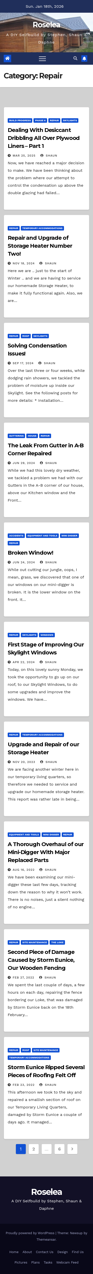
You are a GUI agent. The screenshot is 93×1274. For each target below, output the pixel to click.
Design (62, 1252)
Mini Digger (69, 535)
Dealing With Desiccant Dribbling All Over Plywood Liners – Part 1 (44, 138)
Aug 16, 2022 (24, 869)
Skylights (70, 120)
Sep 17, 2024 (23, 363)
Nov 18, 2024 (24, 263)
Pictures (20, 1262)
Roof (25, 336)
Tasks (48, 1262)
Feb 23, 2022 (24, 1085)
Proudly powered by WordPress (31, 1233)
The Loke (57, 942)
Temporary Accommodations (42, 228)
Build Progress (20, 120)
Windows (46, 635)
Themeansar (46, 1239)
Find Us (78, 1252)
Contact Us (45, 1252)
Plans (35, 1262)
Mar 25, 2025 (24, 155)
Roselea (46, 24)
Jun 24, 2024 (24, 562)
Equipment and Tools (42, 535)
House (32, 435)
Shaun (48, 155)
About (27, 1252)
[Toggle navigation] (42, 58)
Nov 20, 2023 (24, 762)
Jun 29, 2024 (24, 463)
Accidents (16, 535)
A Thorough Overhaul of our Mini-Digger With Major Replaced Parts (46, 852)
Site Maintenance (34, 942)
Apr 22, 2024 (24, 662)
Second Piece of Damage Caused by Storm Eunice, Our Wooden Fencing (41, 960)
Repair (54, 120)
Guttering (16, 435)
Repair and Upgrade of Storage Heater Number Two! (40, 245)
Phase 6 (40, 120)
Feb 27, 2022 (23, 977)
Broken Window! (30, 552)
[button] (75, 58)
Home (14, 1252)
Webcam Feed (67, 1262)
